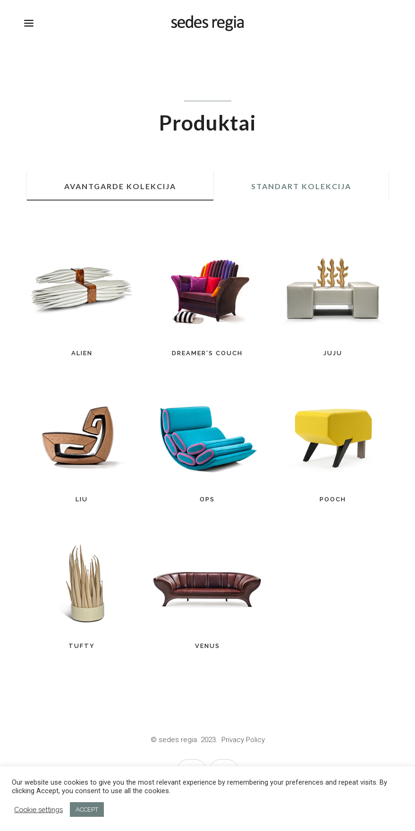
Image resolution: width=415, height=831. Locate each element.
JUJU (332, 353)
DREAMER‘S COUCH (207, 353)
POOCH (333, 499)
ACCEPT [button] (87, 809)
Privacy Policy (243, 739)
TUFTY (81, 645)
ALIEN (82, 353)
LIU (82, 499)
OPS (207, 499)
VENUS (207, 645)
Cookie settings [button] (38, 809)
